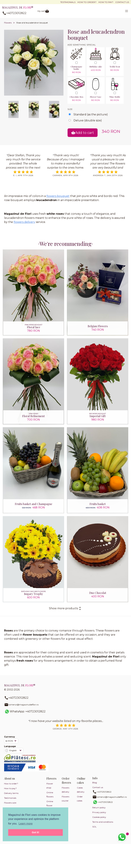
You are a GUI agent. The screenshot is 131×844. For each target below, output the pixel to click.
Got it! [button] (35, 832)
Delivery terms (11, 793)
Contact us (122, 2)
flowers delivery (24, 222)
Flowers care (10, 802)
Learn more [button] (26, 823)
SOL (94, 826)
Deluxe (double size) (88, 120)
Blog (94, 782)
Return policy (99, 807)
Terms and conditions (102, 822)
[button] (126, 11)
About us (9, 778)
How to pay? (105, 2)
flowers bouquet (57, 196)
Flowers (8, 22)
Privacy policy (99, 812)
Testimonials (67, 2)
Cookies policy (99, 817)
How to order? (86, 2)
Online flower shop (49, 805)
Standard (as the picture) (91, 114)
